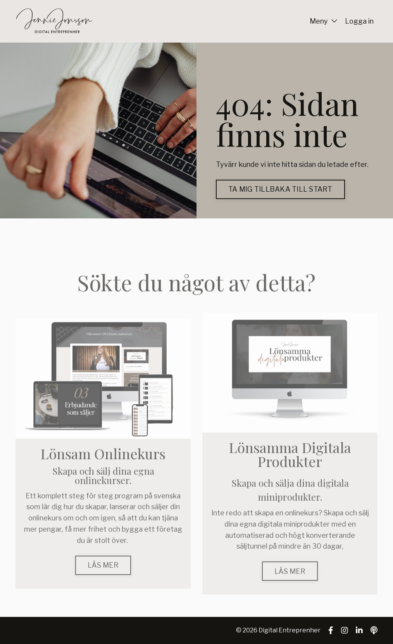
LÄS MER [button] (103, 575)
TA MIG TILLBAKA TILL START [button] (280, 189)
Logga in (359, 21)
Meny (323, 21)
